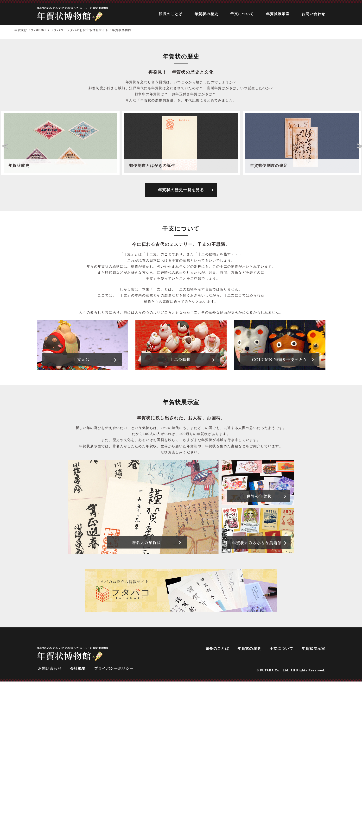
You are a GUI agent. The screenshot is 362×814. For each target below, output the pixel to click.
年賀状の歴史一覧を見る (186, 324)
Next (358, 279)
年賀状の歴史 (206, 14)
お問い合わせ (313, 14)
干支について (242, 14)
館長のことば (170, 14)
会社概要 (78, 802)
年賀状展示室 (278, 14)
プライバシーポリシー (114, 802)
